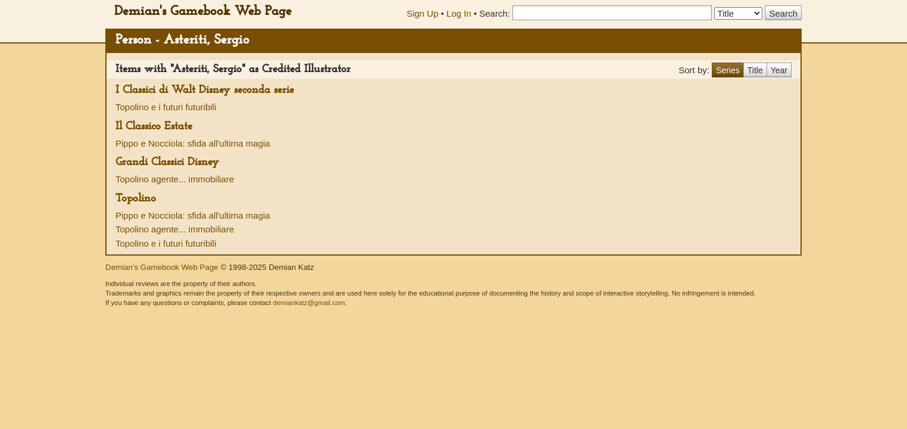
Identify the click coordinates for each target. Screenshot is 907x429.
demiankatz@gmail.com (309, 302)
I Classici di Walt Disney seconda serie (204, 90)
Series (728, 70)
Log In (458, 13)
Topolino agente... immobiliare (174, 179)
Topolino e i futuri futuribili (165, 107)
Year (779, 70)
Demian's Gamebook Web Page (203, 11)
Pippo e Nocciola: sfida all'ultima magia (192, 143)
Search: (494, 13)
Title (755, 70)
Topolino (135, 198)
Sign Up (422, 13)
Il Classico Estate (153, 126)
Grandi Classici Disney (167, 162)
